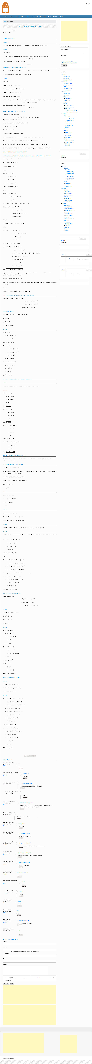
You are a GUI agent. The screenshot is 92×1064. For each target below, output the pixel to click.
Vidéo (27, 16)
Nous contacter (39, 16)
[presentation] (7, 52)
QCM (32, 16)
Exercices (16, 16)
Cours (11, 16)
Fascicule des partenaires (58, 16)
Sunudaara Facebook (86, 3)
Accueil (5, 16)
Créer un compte (47, 16)
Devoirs (22, 16)
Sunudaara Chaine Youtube (89, 3)
